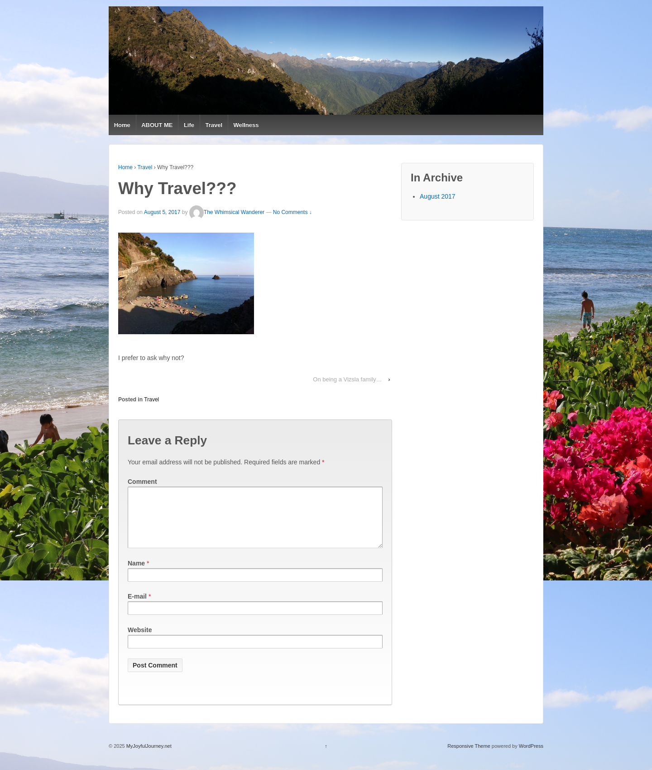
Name (136, 574)
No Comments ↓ (292, 213)
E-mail (137, 607)
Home (122, 125)
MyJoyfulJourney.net (148, 757)
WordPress (531, 757)
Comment (142, 481)
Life (189, 125)
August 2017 (437, 196)
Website (140, 640)
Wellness (246, 125)
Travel (213, 125)
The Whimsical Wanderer (226, 213)
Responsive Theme (468, 757)
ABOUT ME (157, 125)
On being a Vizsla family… (347, 379)
